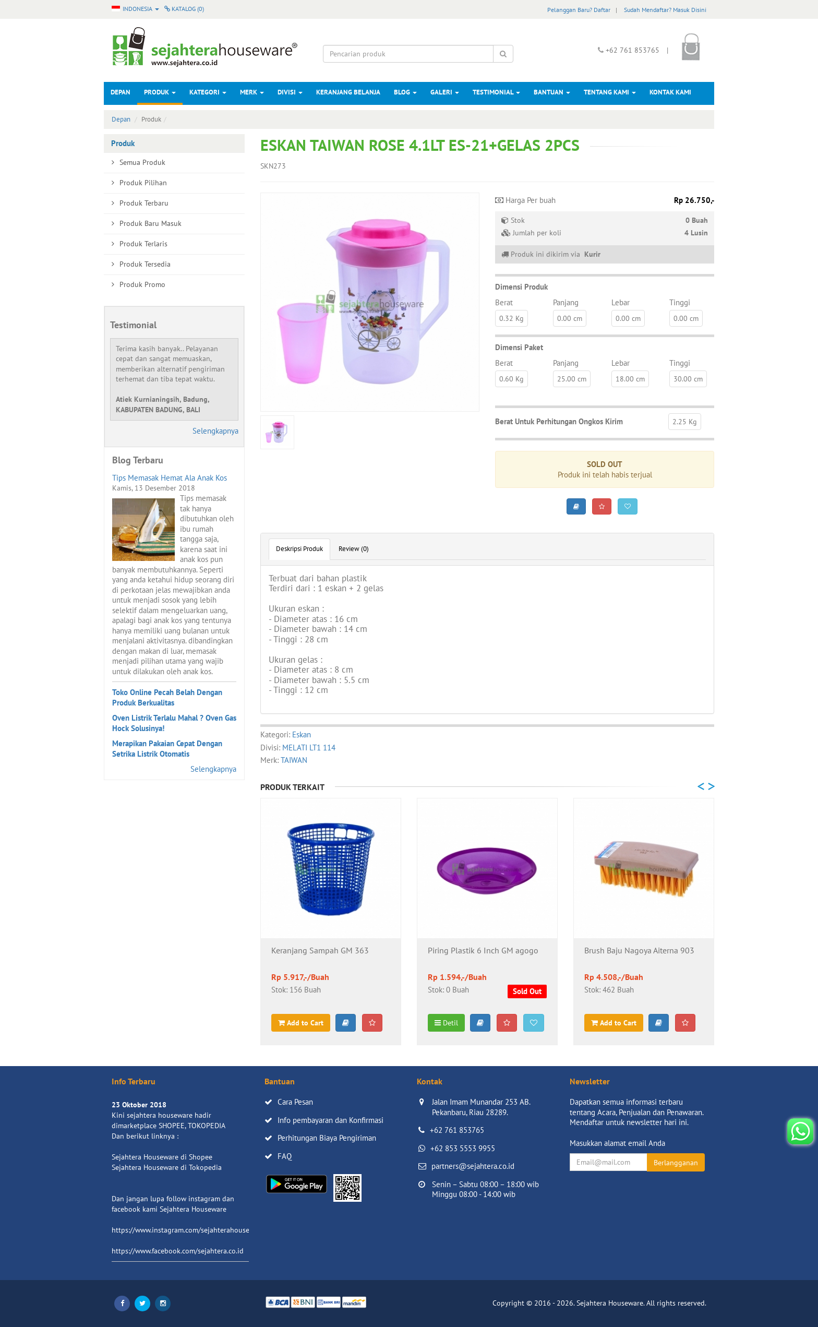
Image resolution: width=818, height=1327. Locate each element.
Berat (504, 302)
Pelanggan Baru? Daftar (578, 10)
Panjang (566, 302)
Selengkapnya (215, 431)
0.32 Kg (511, 318)
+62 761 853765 (457, 1130)
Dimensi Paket (519, 347)
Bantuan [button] (552, 92)
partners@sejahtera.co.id (472, 1166)
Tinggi (679, 302)
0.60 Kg (511, 379)
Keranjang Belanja (348, 92)
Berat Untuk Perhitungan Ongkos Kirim (559, 421)
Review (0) (354, 548)
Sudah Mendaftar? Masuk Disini (665, 10)
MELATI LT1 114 (308, 747)
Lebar (620, 302)
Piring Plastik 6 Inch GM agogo (483, 950)
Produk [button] (160, 92)
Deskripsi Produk (299, 548)
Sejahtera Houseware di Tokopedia (167, 1167)
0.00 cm (569, 318)
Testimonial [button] (496, 92)
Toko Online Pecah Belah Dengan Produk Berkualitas (167, 697)
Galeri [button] (444, 92)
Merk (252, 92)
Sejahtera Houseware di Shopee (162, 1157)
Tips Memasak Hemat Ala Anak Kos (169, 478)
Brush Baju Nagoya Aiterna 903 (639, 950)
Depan (120, 92)
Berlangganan (676, 1162)
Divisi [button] (290, 92)
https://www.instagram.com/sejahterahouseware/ (189, 1230)
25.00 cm (571, 379)
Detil (446, 1022)
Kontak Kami (670, 92)
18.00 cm (630, 379)
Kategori (207, 92)
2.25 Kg (684, 421)
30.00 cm (688, 379)
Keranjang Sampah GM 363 (320, 950)
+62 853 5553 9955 (462, 1148)
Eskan (301, 734)
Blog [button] (405, 92)
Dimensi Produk (521, 287)
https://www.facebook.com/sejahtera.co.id (178, 1251)
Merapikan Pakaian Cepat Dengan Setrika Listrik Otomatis (167, 748)
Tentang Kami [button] (610, 92)
